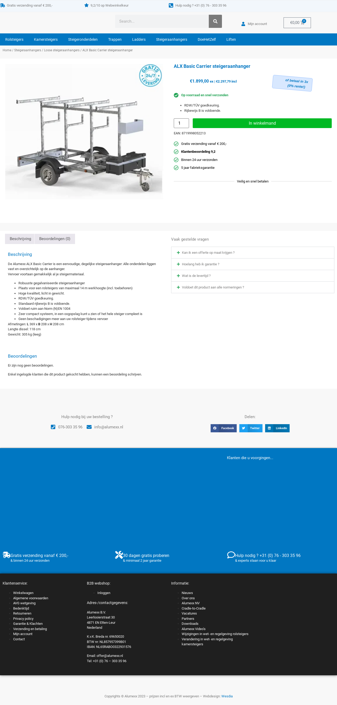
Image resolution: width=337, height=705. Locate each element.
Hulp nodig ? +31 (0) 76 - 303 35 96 (200, 5)
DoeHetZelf (207, 39)
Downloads (190, 624)
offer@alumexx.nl (110, 656)
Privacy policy (23, 619)
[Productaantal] (181, 123)
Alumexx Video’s (194, 629)
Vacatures (189, 613)
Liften (231, 39)
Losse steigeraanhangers (62, 50)
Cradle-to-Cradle (194, 608)
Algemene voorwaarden (30, 598)
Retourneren (22, 613)
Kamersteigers (46, 39)
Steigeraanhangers (171, 39)
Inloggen (103, 593)
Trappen (115, 39)
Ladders (139, 39)
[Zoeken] (215, 21)
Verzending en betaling (30, 629)
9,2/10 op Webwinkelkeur (109, 5)
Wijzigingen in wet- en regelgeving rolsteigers (215, 634)
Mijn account (22, 634)
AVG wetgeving (24, 603)
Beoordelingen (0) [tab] (54, 238)
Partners (188, 619)
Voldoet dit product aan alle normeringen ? (213, 287)
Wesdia (227, 696)
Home (7, 50)
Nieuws (187, 593)
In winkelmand (262, 123)
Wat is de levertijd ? (196, 276)
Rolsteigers (14, 39)
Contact (19, 639)
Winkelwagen (23, 593)
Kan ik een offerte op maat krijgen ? (208, 253)
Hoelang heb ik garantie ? (200, 264)
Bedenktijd (21, 608)
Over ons (188, 598)
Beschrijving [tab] (20, 238)
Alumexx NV (191, 603)
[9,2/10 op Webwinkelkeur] (86, 5)
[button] (252, 252)
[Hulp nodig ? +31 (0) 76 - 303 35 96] (171, 5)
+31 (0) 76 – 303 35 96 (109, 661)
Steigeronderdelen (83, 39)
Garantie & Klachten (28, 624)
